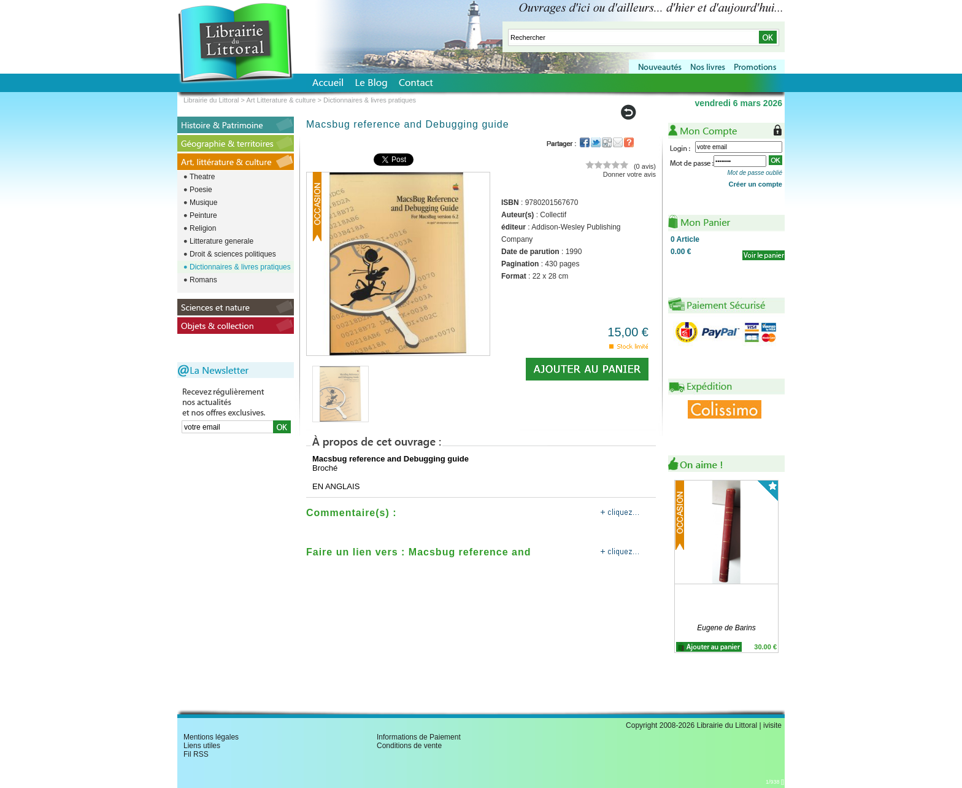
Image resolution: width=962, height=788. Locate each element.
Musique (203, 202)
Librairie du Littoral (211, 100)
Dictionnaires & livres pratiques (240, 267)
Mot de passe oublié (754, 172)
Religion (203, 228)
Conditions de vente (409, 745)
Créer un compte (755, 184)
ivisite (772, 725)
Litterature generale (221, 241)
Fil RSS (196, 754)
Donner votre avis (629, 174)
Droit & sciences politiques (233, 254)
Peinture (203, 215)
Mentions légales (211, 737)
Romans (203, 280)
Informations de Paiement (419, 737)
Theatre (202, 176)
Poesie (201, 189)
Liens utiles (201, 745)
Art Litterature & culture (280, 100)
